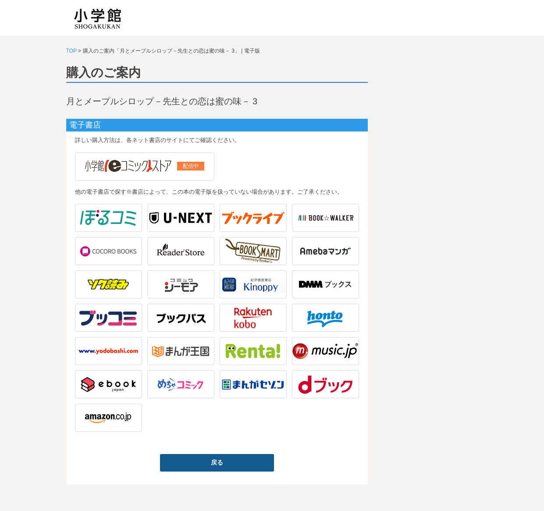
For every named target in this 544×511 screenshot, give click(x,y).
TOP (71, 51)
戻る (217, 462)
